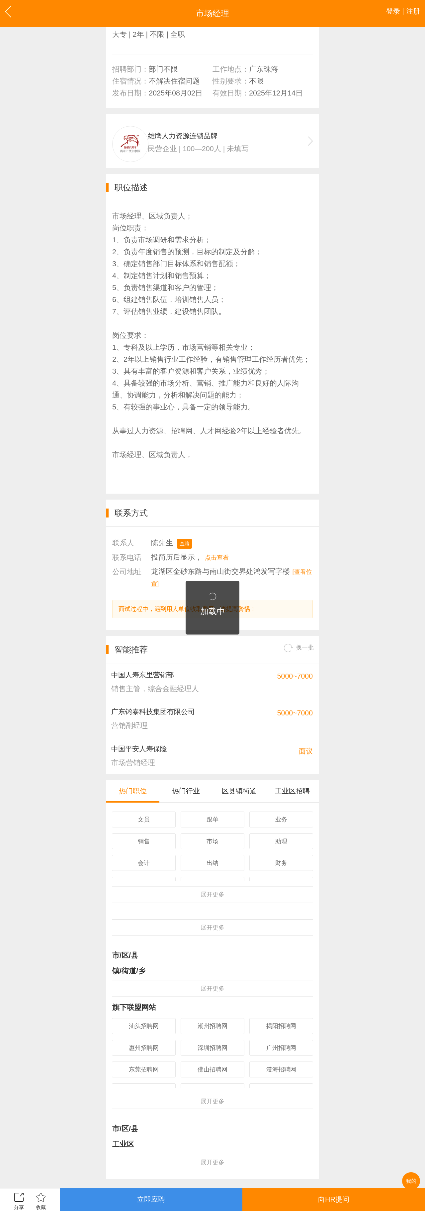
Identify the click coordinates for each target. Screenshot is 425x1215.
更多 (212, 915)
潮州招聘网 (212, 1056)
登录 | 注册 (399, 13)
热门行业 (186, 807)
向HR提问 (333, 1201)
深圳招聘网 (212, 1080)
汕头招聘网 (144, 1056)
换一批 (296, 655)
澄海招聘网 (281, 1105)
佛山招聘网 (212, 1105)
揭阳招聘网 (281, 1056)
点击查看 (219, 563)
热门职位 (132, 807)
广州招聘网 (281, 1080)
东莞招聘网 (144, 1105)
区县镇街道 (239, 807)
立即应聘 (151, 1201)
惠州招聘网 (144, 1080)
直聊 (186, 549)
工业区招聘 (292, 807)
